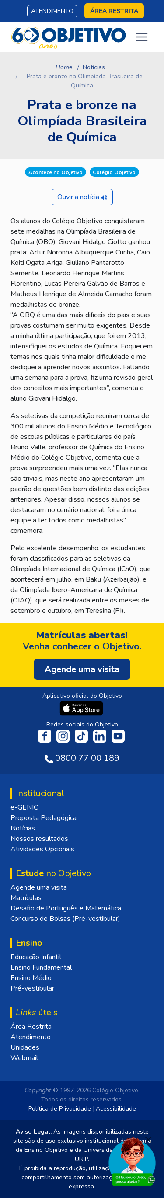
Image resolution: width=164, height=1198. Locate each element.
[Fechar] (148, 1139)
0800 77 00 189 (87, 758)
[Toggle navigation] (141, 37)
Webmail (24, 1058)
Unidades (24, 1047)
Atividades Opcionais (42, 849)
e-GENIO (24, 807)
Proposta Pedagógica (43, 818)
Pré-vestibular (32, 988)
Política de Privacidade (59, 1108)
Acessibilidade (116, 1108)
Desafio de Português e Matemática (65, 908)
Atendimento (52, 11)
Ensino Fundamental (41, 967)
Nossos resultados (39, 838)
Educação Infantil (35, 957)
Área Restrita (31, 1026)
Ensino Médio (31, 978)
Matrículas (26, 898)
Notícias (94, 67)
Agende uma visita (38, 887)
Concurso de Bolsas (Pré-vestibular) (65, 919)
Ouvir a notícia (82, 197)
